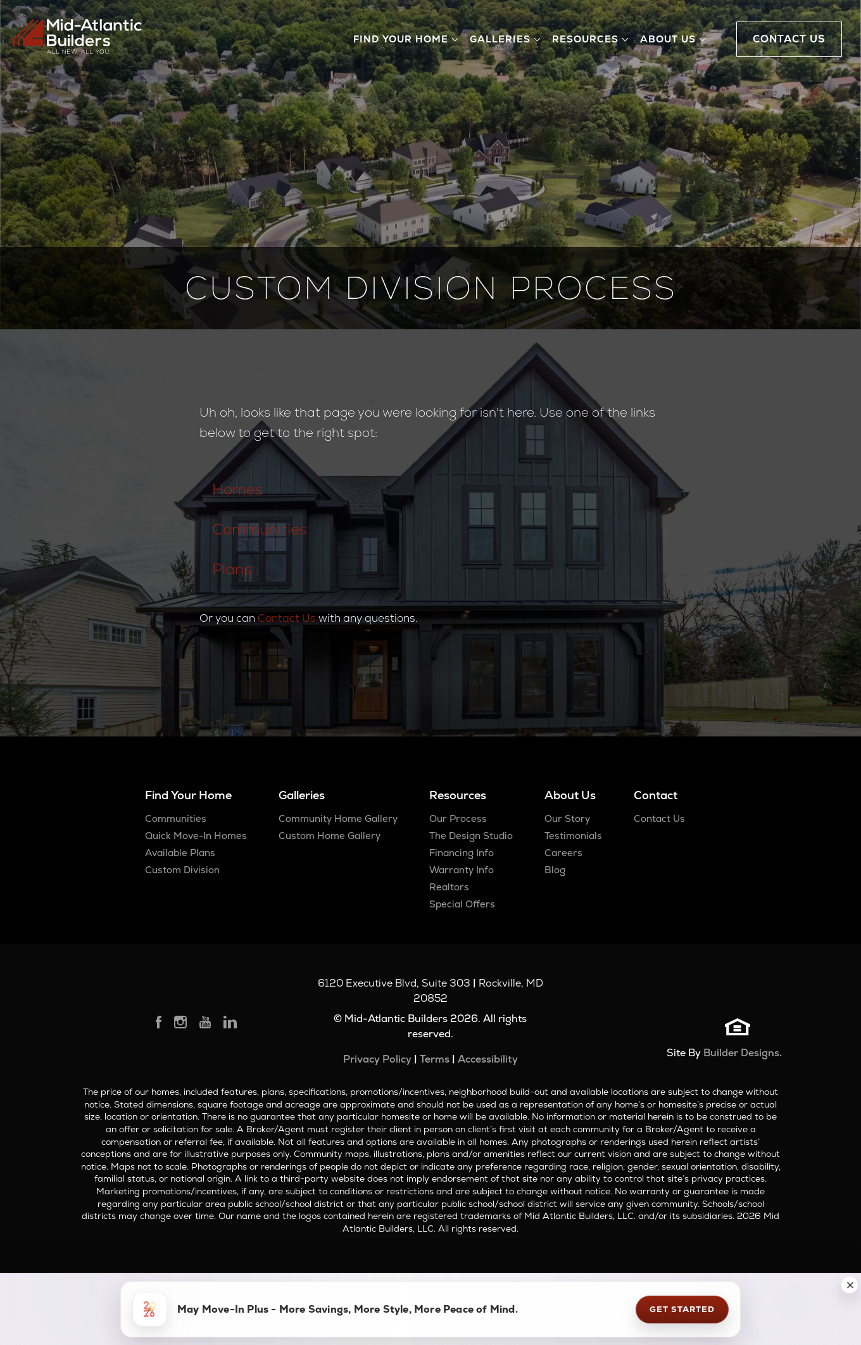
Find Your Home (188, 795)
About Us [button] (668, 39)
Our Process (458, 818)
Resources (457, 795)
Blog (554, 870)
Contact (655, 795)
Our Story (567, 818)
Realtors (449, 887)
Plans (232, 569)
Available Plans (180, 853)
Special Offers (462, 904)
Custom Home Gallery (329, 836)
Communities (259, 529)
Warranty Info (461, 870)
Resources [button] (585, 39)
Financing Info (461, 853)
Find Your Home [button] (400, 39)
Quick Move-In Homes (196, 836)
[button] (849, 1285)
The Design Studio (471, 836)
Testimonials (573, 836)
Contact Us (287, 618)
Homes (237, 489)
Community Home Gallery (338, 818)
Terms (434, 1059)
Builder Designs (741, 1052)
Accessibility (488, 1059)
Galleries (302, 795)
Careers (563, 853)
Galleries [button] (500, 39)
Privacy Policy (377, 1059)
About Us (570, 795)
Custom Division (182, 870)
